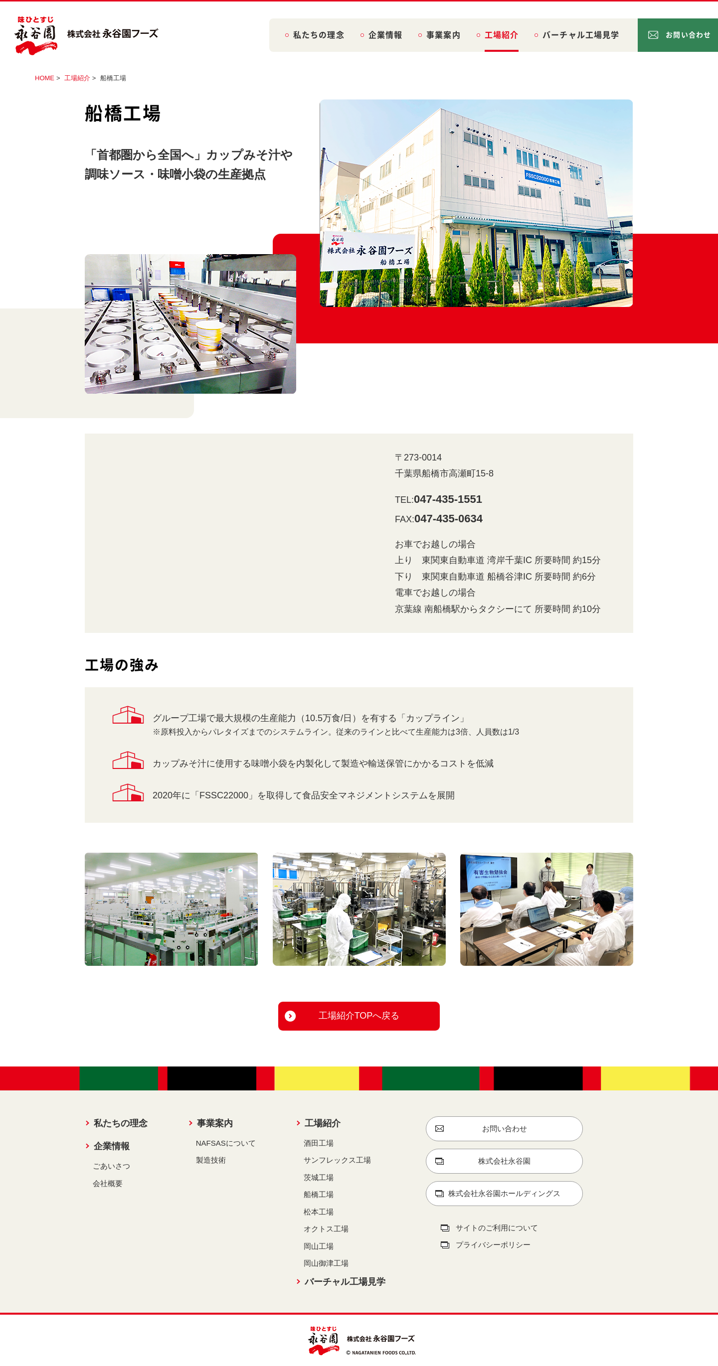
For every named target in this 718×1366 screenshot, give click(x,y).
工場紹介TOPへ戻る (359, 1016)
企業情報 (385, 35)
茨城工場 (319, 1177)
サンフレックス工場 (337, 1160)
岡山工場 (319, 1246)
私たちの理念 (319, 35)
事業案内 (443, 35)
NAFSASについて (226, 1143)
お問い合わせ (688, 34)
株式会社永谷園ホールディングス (504, 1193)
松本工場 (319, 1212)
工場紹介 (502, 35)
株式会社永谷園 (504, 1161)
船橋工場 (319, 1194)
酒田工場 (319, 1143)
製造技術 (211, 1160)
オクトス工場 (326, 1228)
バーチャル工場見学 (580, 35)
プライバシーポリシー (493, 1244)
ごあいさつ (111, 1166)
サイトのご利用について (497, 1227)
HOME (44, 78)
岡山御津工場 (326, 1263)
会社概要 (108, 1183)
